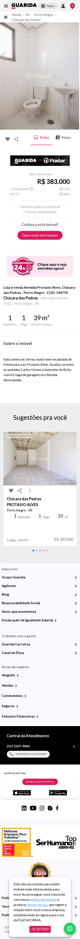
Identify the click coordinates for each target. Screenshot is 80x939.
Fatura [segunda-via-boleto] (48, 6)
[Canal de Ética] (75, 653)
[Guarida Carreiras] (75, 644)
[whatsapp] (70, 929)
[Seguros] (17, 706)
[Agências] (75, 586)
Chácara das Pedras (26, 20)
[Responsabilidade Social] (75, 603)
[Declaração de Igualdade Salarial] (55, 620)
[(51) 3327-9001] (74, 746)
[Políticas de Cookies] (75, 915)
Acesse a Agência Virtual (40, 782)
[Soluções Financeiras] (37, 716)
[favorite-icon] (7, 139)
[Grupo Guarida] (75, 577)
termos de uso (37, 905)
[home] (24, 6)
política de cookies (43, 899)
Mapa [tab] (63, 137)
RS (27, 14)
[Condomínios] (25, 696)
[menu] (6, 6)
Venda (16, 14)
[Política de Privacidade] (75, 898)
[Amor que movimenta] (75, 611)
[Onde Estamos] (72, 6)
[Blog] (75, 594)
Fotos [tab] (41, 137)
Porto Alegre (43, 14)
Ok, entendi (40, 929)
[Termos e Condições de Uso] (75, 906)
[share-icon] (16, 139)
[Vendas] (16, 685)
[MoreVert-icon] (30, 490)
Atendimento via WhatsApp (28, 754)
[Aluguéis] (17, 675)
